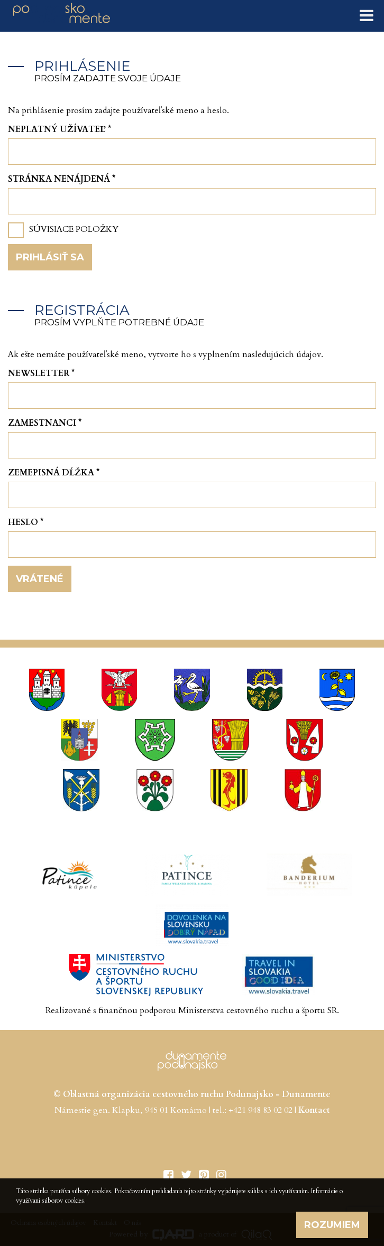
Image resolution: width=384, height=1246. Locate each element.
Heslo (25, 522)
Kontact (314, 1110)
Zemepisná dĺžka (53, 473)
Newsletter (41, 373)
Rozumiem (332, 1225)
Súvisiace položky (73, 229)
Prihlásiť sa (50, 257)
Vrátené (39, 579)
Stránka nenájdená (61, 179)
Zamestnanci (44, 423)
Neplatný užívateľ (59, 129)
